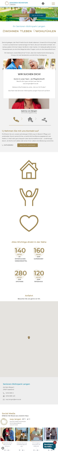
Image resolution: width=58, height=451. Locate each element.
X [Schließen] (53, 60)
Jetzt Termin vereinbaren (27, 145)
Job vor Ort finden (37, 15)
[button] (29, 337)
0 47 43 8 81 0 (8, 145)
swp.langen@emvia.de (13, 399)
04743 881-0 (10, 393)
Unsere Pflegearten (20, 15)
